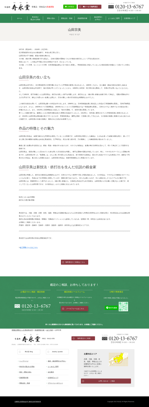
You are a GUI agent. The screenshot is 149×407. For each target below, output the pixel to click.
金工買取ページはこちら (29, 247)
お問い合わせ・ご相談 (106, 381)
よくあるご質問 (114, 18)
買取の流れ (51, 18)
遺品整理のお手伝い (98, 18)
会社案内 (51, 372)
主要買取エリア (129, 18)
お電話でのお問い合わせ (119, 338)
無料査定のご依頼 (83, 338)
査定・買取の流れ (25, 372)
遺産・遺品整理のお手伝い (57, 361)
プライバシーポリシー (55, 383)
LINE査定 (70, 7)
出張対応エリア (53, 378)
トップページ (23, 361)
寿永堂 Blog (29, 352)
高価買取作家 (82, 18)
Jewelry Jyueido (57, 352)
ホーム (19, 18)
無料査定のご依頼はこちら (75, 262)
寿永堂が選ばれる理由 (35, 18)
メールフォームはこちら (75, 308)
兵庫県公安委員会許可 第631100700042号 (28, 401)
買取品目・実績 (66, 18)
